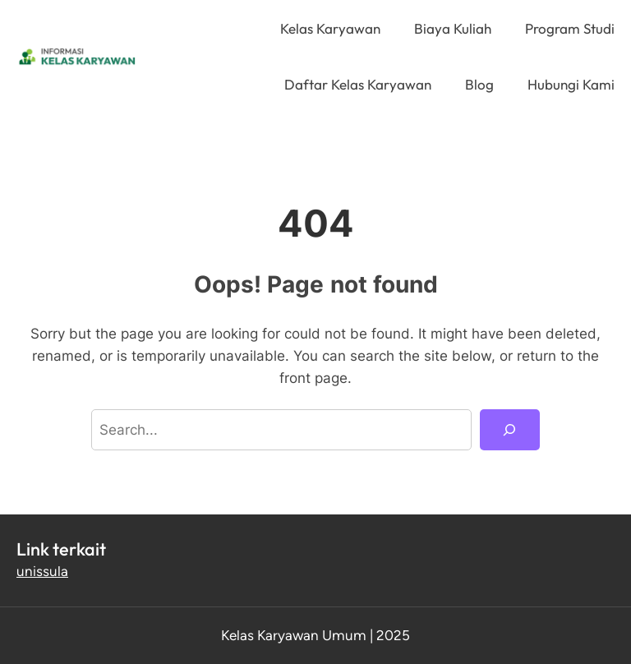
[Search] (510, 430)
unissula (42, 571)
